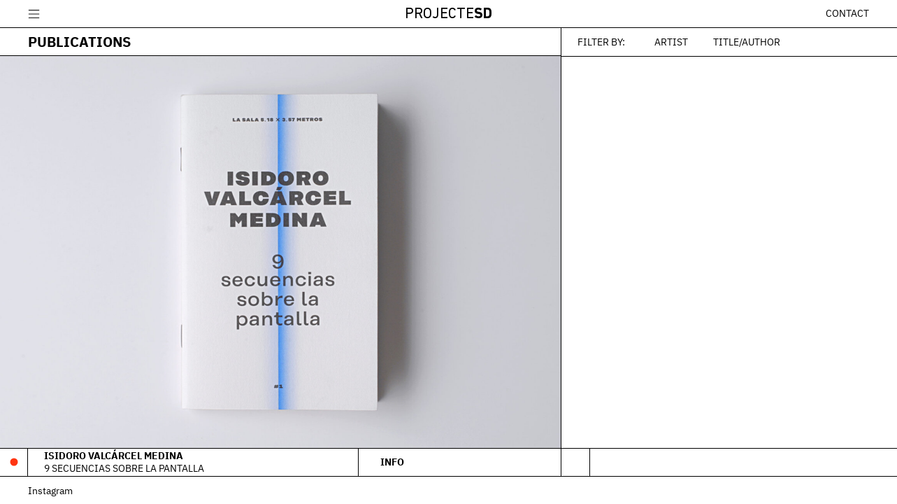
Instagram (50, 490)
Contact (847, 13)
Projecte (448, 14)
